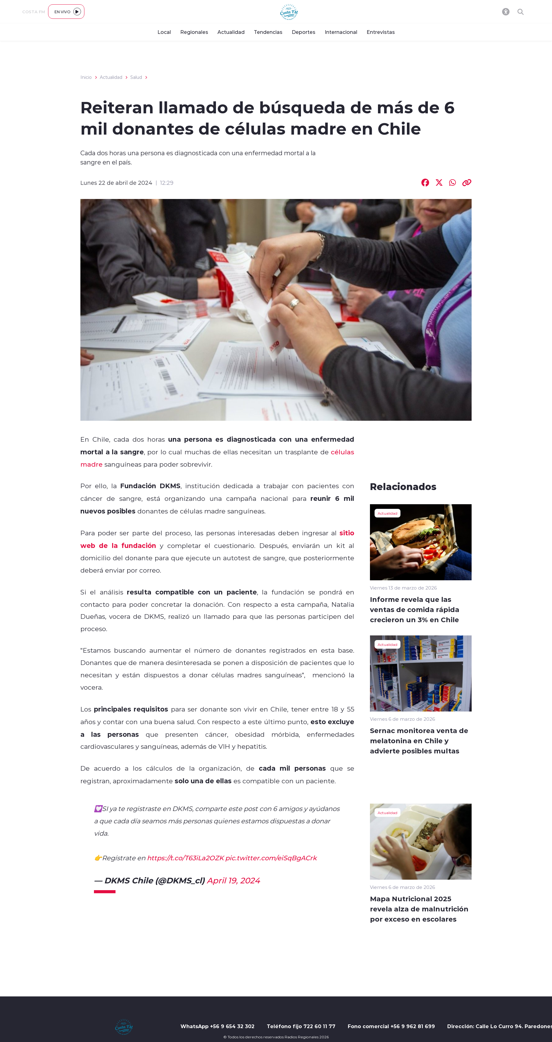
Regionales (194, 32)
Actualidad (231, 32)
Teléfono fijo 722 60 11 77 (301, 1026)
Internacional (341, 32)
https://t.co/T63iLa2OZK (185, 857)
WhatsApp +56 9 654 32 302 (217, 1026)
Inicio (86, 77)
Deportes (303, 32)
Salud (136, 77)
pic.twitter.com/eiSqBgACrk (271, 857)
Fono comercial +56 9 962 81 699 (391, 1026)
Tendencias (268, 32)
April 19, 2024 (233, 880)
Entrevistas (381, 32)
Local (164, 32)
